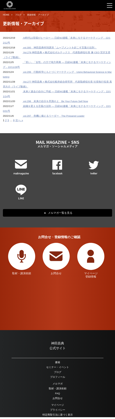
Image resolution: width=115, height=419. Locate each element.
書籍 (57, 362)
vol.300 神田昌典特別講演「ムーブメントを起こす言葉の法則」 (59, 47)
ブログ (18, 15)
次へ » (19, 120)
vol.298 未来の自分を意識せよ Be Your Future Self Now (55, 101)
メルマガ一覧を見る (60, 212)
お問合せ (58, 398)
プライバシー (57, 410)
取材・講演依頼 (57, 388)
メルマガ (58, 383)
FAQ (57, 393)
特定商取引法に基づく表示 (57, 414)
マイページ (57, 405)
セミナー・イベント (57, 367)
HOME (6, 15)
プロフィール (57, 377)
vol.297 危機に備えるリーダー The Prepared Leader (53, 116)
